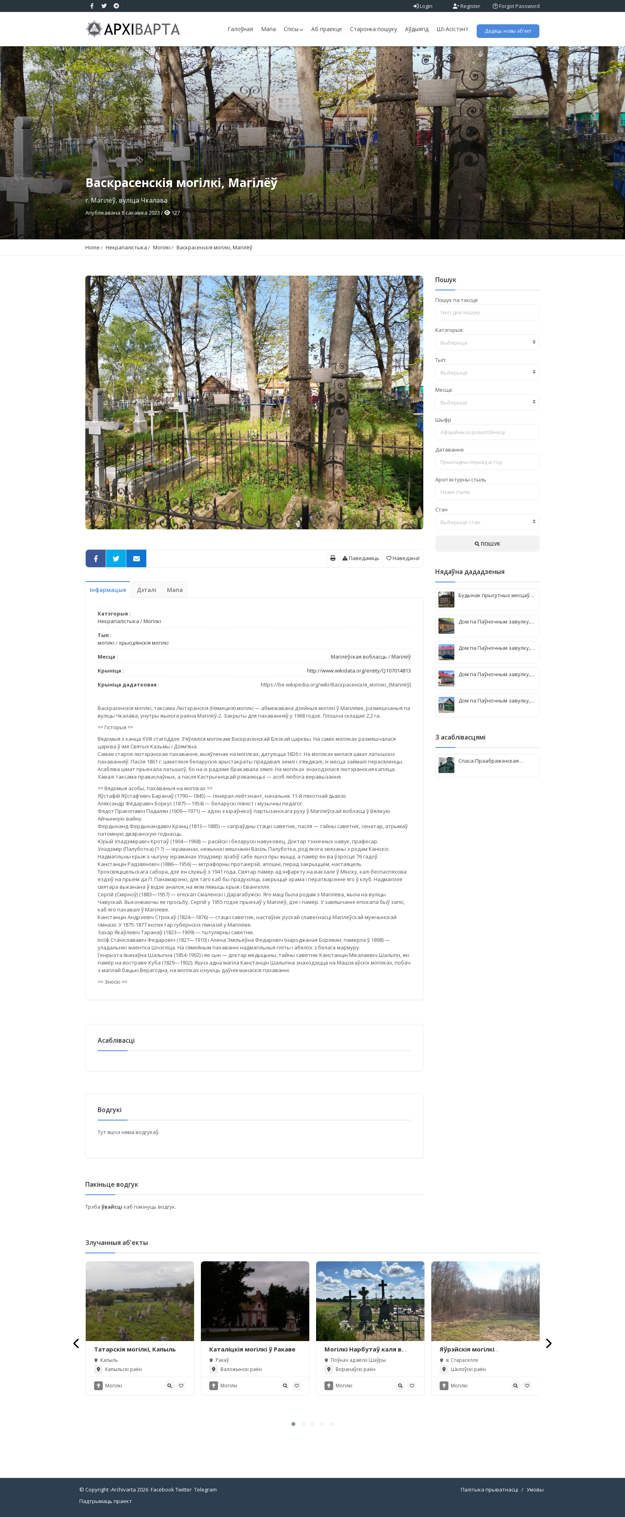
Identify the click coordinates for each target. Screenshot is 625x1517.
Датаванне (449, 449)
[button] (293, 1424)
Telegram (205, 1489)
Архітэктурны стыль (460, 479)
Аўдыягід (416, 29)
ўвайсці (113, 1206)
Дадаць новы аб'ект (508, 31)
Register (466, 6)
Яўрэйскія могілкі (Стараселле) (467, 1353)
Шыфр (443, 419)
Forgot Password (516, 6)
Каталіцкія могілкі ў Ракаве (252, 1349)
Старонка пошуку (373, 29)
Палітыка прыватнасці (489, 1489)
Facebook (162, 1489)
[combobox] (487, 342)
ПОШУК (487, 543)
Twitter (183, 1489)
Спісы (293, 29)
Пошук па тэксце (456, 300)
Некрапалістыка (126, 247)
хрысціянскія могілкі (144, 642)
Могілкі (162, 247)
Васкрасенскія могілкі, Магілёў (214, 247)
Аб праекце (326, 29)
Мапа (268, 29)
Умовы (535, 1489)
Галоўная (240, 29)
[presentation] (76, 1343)
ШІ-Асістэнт (452, 29)
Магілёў (401, 656)
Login (422, 6)
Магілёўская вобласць (359, 656)
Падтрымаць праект (105, 1501)
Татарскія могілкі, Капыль (135, 1349)
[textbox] (488, 343)
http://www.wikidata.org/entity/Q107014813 (359, 670)
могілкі (106, 642)
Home (92, 247)
